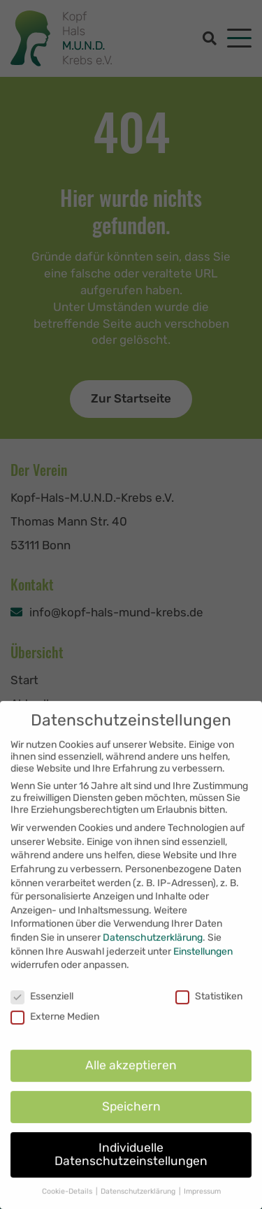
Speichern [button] (131, 1136)
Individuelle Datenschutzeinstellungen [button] (131, 1185)
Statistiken (208, 1026)
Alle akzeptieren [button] (131, 1095)
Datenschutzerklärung (153, 967)
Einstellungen (203, 981)
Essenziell (41, 1026)
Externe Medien (54, 1046)
